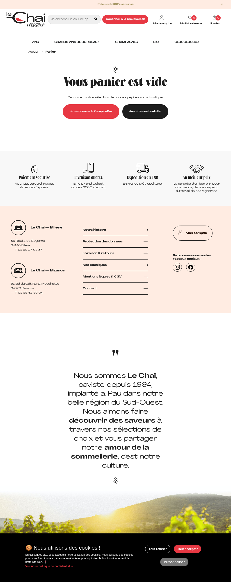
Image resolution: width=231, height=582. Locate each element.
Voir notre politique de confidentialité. (49, 566)
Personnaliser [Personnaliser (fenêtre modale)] (174, 562)
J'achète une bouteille (145, 111)
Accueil (33, 52)
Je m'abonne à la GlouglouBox (91, 111)
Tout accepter (187, 549)
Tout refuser (158, 549)
